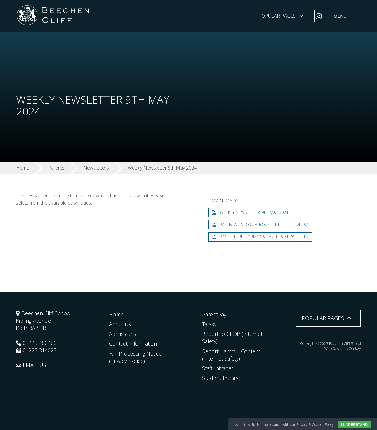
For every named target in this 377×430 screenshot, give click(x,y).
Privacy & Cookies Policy (315, 424)
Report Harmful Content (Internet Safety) (231, 355)
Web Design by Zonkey (342, 348)
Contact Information (133, 343)
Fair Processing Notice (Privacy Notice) (135, 357)
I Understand (354, 425)
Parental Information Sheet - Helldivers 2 (265, 225)
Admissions (122, 333)
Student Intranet (222, 377)
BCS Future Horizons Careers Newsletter (264, 237)
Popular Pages (277, 16)
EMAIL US (31, 364)
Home (116, 314)
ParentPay (214, 314)
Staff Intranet (217, 368)
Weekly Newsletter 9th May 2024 (254, 212)
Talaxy (209, 324)
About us (120, 324)
